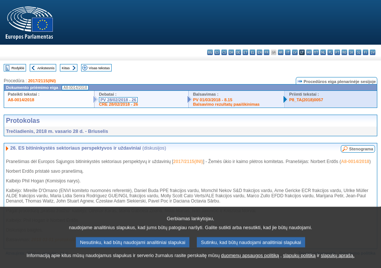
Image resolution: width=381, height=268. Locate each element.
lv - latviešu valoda (295, 52)
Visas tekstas (99, 68)
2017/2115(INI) (42, 81)
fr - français (266, 52)
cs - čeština (224, 52)
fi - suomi (365, 52)
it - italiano (288, 52)
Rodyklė (18, 68)
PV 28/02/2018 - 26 (118, 100)
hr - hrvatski (281, 52)
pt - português (337, 52)
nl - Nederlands (323, 52)
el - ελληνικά (252, 52)
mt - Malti (316, 52)
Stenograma (361, 149)
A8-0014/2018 (21, 100)
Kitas (66, 68)
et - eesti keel (245, 52)
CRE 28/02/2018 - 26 (118, 104)
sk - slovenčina (351, 52)
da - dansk (231, 52)
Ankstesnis (45, 68)
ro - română (344, 52)
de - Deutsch (238, 52)
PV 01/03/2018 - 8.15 (213, 100)
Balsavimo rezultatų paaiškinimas (226, 104)
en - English (259, 52)
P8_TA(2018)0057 (306, 100)
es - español (217, 52)
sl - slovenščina (358, 52)
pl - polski (330, 52)
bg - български (210, 52)
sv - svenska (372, 52)
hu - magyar (309, 52)
